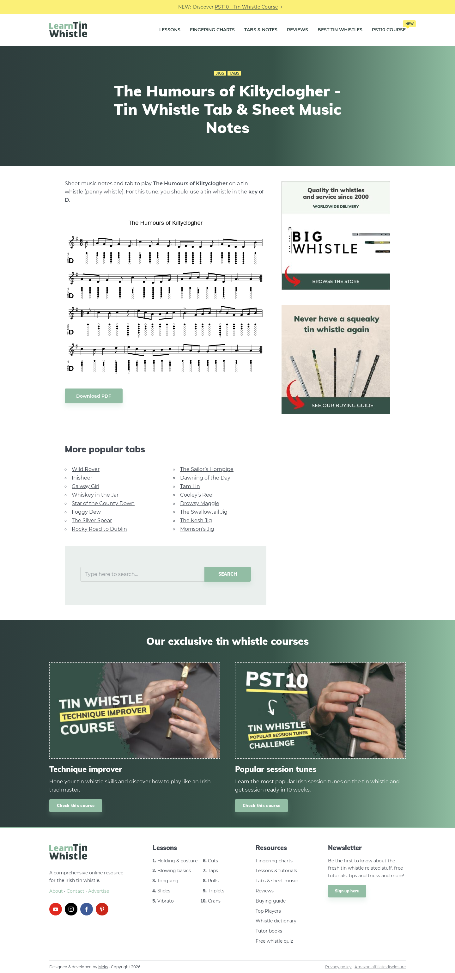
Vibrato (165, 901)
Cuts (213, 861)
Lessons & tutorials (276, 870)
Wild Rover (86, 469)
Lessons (169, 30)
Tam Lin (190, 486)
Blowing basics (174, 870)
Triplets (216, 891)
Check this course (75, 805)
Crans (214, 901)
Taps (213, 870)
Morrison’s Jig (197, 529)
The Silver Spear (92, 520)
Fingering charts (274, 861)
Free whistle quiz (274, 941)
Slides (163, 891)
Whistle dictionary (276, 921)
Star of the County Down (103, 503)
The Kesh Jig (196, 520)
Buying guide (271, 901)
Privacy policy (338, 966)
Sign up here (347, 891)
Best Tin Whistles (340, 30)
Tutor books (269, 931)
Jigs (220, 73)
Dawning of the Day (205, 478)
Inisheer (82, 478)
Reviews (297, 30)
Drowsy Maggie (199, 503)
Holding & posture (177, 861)
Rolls (213, 881)
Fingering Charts (212, 30)
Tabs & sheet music (277, 881)
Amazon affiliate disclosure (380, 966)
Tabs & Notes (260, 30)
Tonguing (168, 881)
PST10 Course (389, 27)
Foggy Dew (86, 512)
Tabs (234, 73)
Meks (103, 966)
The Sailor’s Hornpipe (207, 469)
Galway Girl (85, 486)
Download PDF (93, 396)
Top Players (268, 911)
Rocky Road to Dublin (99, 529)
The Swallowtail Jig (204, 512)
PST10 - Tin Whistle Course (246, 7)
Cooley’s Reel (197, 495)
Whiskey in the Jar (95, 495)
